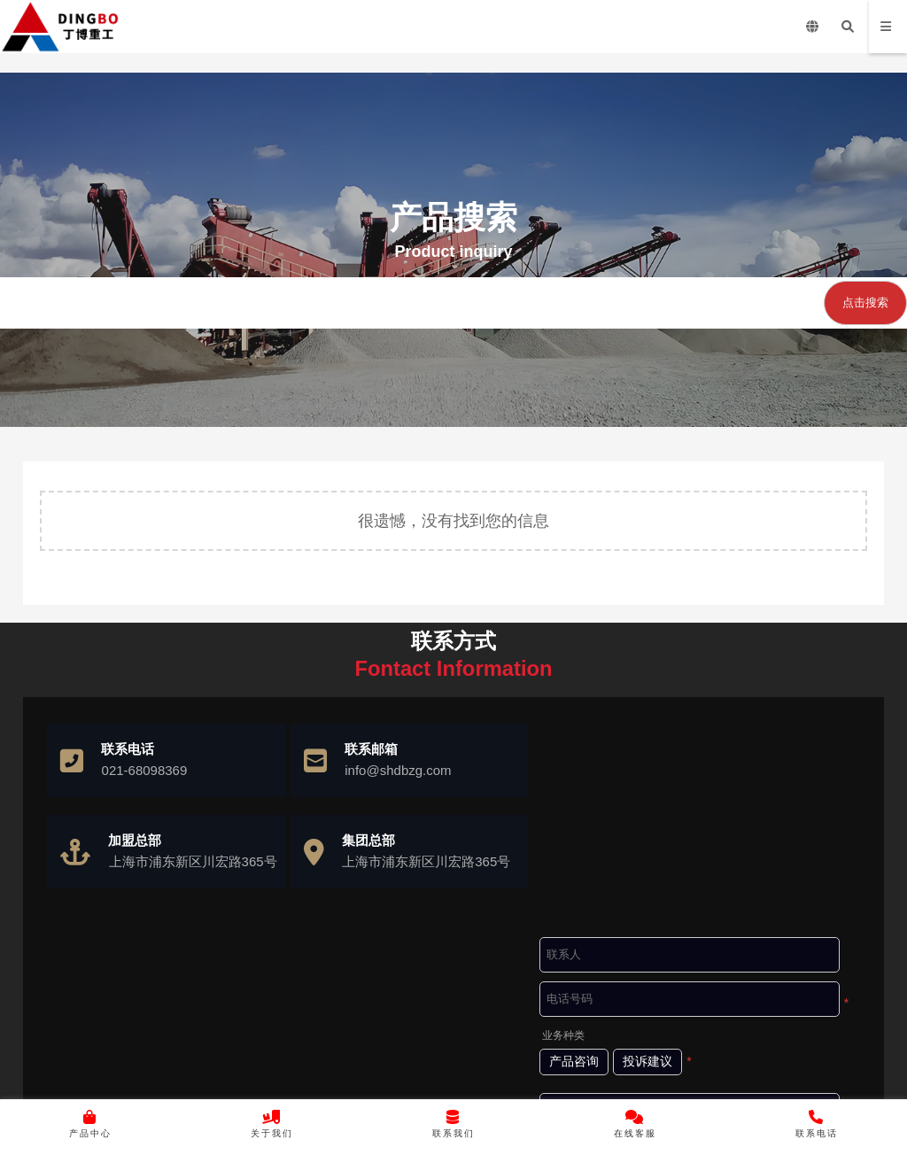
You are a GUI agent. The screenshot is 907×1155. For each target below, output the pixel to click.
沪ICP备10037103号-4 (505, 1081)
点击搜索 (865, 302)
